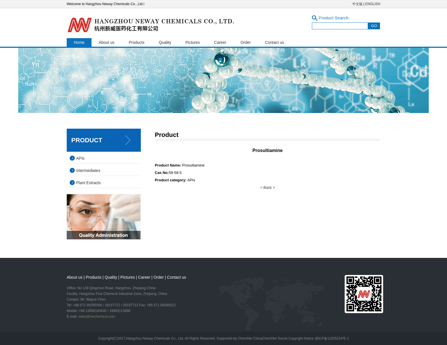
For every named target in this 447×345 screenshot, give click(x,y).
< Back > (267, 187)
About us (106, 42)
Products (137, 42)
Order (246, 42)
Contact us (274, 42)
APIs (80, 158)
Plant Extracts (88, 182)
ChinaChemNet (265, 338)
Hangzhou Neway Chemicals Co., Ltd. (155, 338)
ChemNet (245, 338)
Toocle (283, 338)
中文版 (357, 4)
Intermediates (88, 170)
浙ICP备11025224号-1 (332, 338)
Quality (165, 42)
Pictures (192, 42)
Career (220, 42)
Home (79, 42)
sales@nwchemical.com (96, 317)
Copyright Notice (301, 338)
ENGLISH (372, 4)
